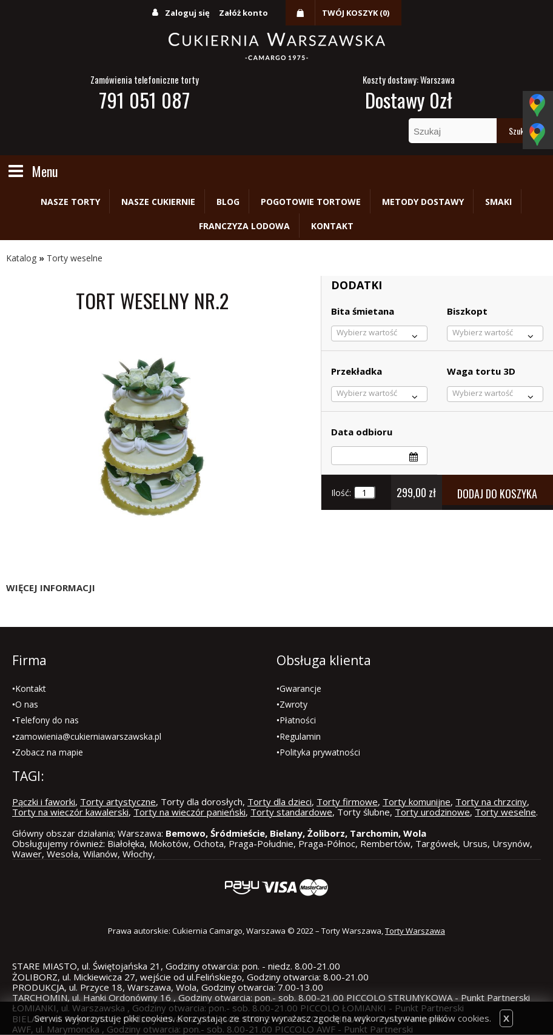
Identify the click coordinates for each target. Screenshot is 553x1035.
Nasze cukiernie (158, 201)
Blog (228, 201)
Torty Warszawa (415, 930)
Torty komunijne (417, 802)
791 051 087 (144, 100)
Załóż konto (243, 12)
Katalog (21, 258)
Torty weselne (74, 258)
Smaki (498, 201)
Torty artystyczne (118, 802)
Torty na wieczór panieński (189, 812)
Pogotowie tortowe (311, 201)
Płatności (298, 720)
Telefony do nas (47, 720)
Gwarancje (300, 688)
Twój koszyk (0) (355, 12)
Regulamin (300, 736)
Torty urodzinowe (432, 812)
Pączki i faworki (43, 802)
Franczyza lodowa (244, 226)
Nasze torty (70, 201)
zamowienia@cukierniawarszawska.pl (88, 736)
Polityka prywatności (320, 752)
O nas (26, 704)
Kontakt (332, 226)
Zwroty (293, 704)
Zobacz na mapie (49, 752)
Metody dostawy (423, 201)
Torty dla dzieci (279, 802)
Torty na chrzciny (491, 802)
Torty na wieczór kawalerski (70, 812)
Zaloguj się (187, 12)
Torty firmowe (347, 802)
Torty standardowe (291, 812)
